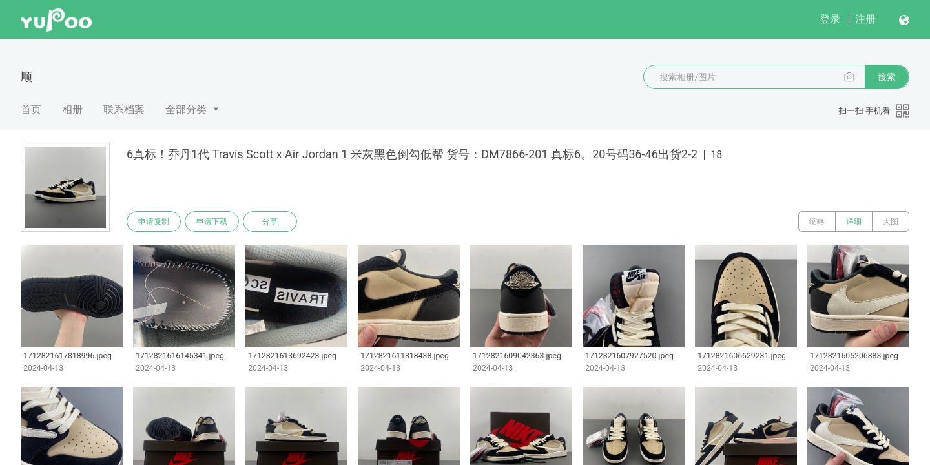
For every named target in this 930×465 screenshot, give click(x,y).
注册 (865, 19)
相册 (72, 109)
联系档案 (124, 109)
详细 (854, 221)
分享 (270, 221)
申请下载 (211, 221)
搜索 (887, 77)
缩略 (817, 221)
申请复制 (153, 221)
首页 (31, 109)
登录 (830, 19)
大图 (890, 221)
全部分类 (186, 109)
